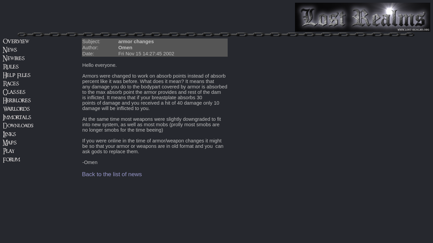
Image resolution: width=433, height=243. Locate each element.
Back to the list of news (112, 174)
